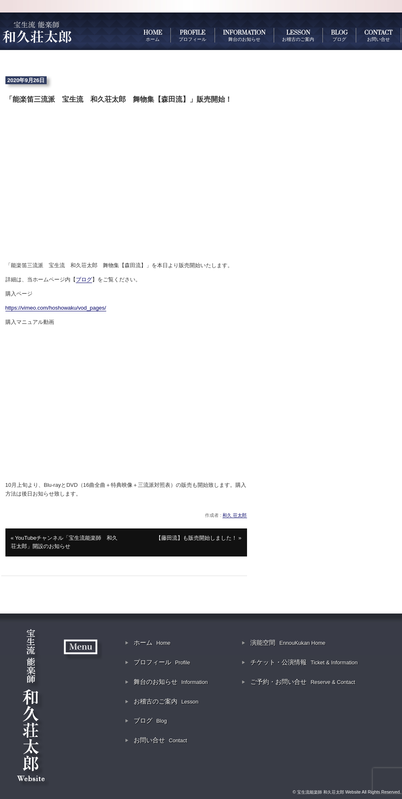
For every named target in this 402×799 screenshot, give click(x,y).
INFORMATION (244, 35)
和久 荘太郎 (234, 515)
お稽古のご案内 (166, 701)
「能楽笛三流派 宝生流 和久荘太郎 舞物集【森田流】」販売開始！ (118, 99)
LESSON (298, 35)
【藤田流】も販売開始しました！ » (199, 538)
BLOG (339, 35)
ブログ (84, 279)
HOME (152, 35)
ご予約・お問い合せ (302, 681)
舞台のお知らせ (171, 681)
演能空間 (287, 642)
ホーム (152, 642)
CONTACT (378, 35)
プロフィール (162, 662)
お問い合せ (160, 740)
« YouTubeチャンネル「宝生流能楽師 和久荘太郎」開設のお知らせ (64, 542)
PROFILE (192, 35)
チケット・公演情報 (303, 662)
